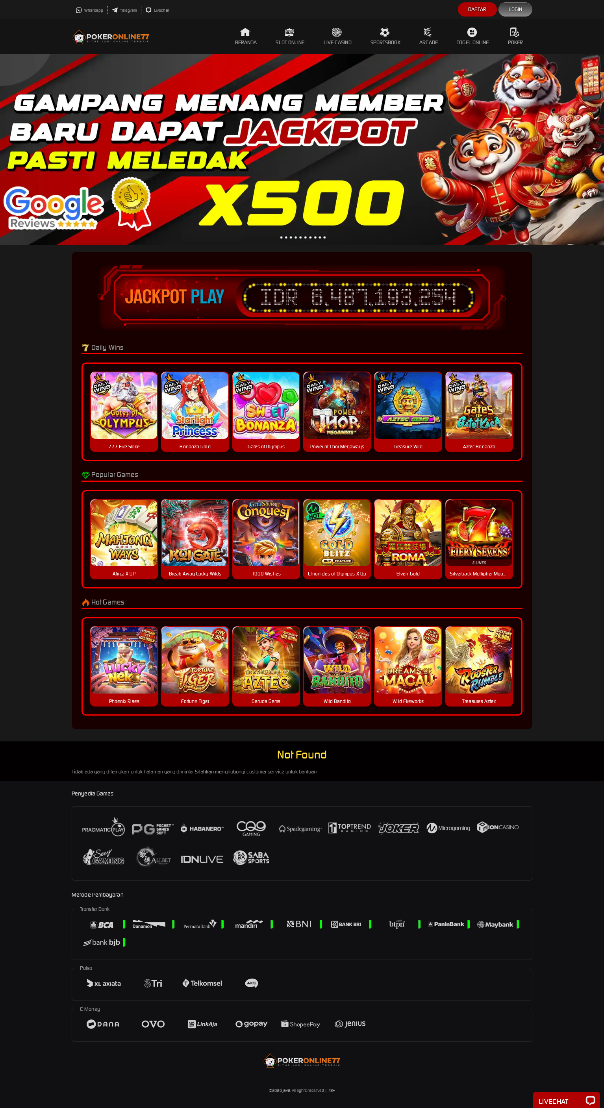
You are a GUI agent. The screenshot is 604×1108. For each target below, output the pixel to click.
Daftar (477, 9)
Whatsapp (89, 10)
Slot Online (290, 36)
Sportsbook (385, 36)
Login (515, 9)
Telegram (124, 10)
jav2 (286, 1090)
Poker (515, 36)
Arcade (428, 36)
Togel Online (473, 36)
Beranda (246, 36)
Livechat (157, 10)
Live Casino (338, 36)
